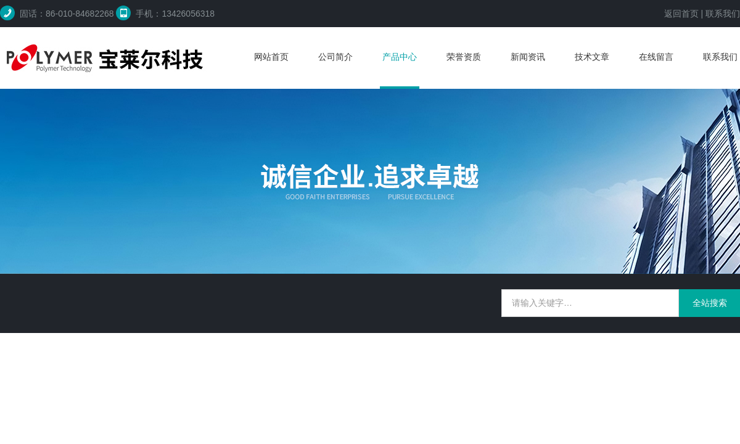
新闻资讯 (528, 57)
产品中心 (399, 57)
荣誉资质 (463, 57)
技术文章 (592, 57)
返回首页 (681, 13)
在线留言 (656, 57)
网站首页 (271, 57)
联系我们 (722, 13)
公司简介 (335, 57)
